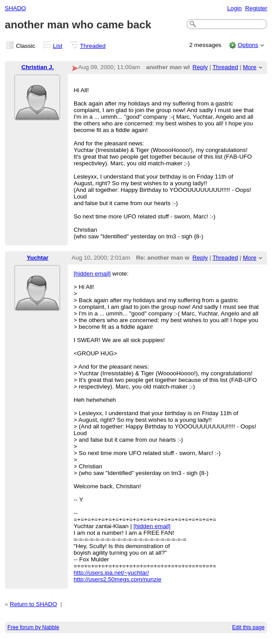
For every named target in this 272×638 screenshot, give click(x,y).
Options (247, 45)
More (249, 67)
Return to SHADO (33, 604)
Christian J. (37, 67)
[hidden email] (92, 273)
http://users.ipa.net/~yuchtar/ (111, 572)
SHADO (15, 8)
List (57, 46)
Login (234, 8)
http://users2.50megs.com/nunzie (117, 579)
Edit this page (248, 627)
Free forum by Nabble (33, 627)
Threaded (93, 46)
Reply (200, 67)
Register (256, 8)
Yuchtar (37, 257)
